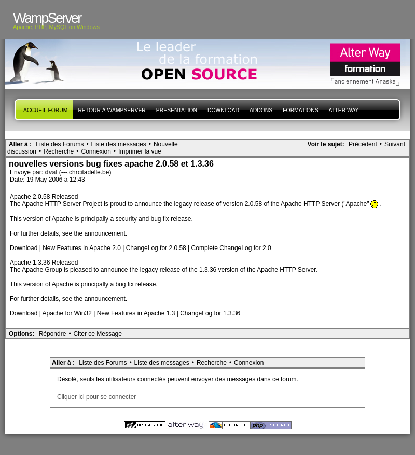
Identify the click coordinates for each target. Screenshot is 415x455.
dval (52, 172)
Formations (300, 110)
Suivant (394, 144)
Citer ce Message (98, 333)
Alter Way (344, 110)
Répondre (52, 333)
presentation (176, 110)
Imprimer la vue (139, 151)
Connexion (95, 151)
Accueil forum (45, 110)
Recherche (59, 151)
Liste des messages (118, 144)
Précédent (363, 144)
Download (223, 110)
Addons (261, 110)
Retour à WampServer (111, 110)
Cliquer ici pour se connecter (96, 397)
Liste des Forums (60, 144)
